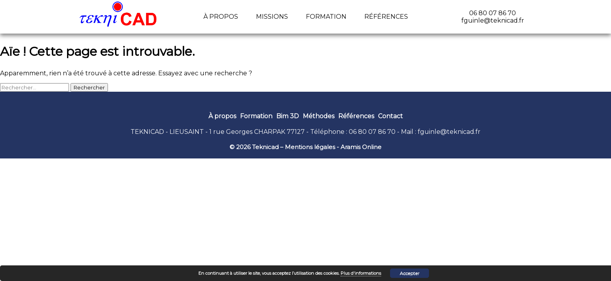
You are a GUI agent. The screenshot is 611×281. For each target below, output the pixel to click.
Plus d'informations (361, 273)
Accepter (410, 273)
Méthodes (318, 116)
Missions (272, 16)
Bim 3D (287, 116)
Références (386, 16)
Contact (390, 116)
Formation (326, 16)
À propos (220, 16)
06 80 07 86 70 (372, 131)
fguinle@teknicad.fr (449, 131)
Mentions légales (310, 147)
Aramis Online (361, 147)
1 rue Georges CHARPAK (247, 131)
